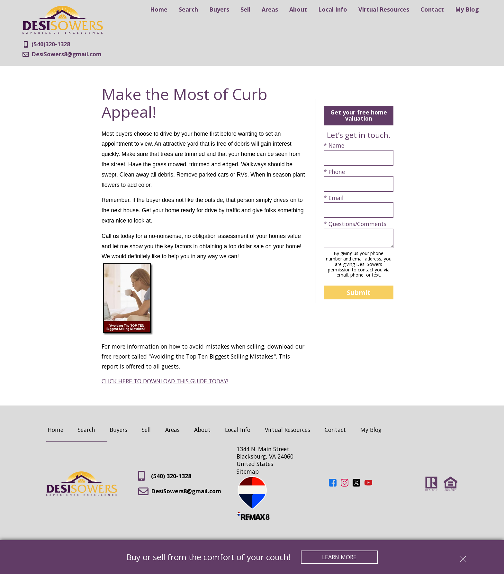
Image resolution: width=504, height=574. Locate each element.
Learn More (339, 557)
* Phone (334, 172)
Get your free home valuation (358, 115)
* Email (334, 198)
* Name (334, 145)
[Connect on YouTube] (368, 484)
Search (188, 9)
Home (158, 9)
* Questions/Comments (355, 224)
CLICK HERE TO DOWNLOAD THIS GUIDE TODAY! (165, 381)
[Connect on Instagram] (344, 484)
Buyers (219, 9)
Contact (432, 9)
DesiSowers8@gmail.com (179, 491)
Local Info (332, 9)
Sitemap (248, 471)
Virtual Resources (383, 9)
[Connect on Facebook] (333, 484)
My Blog (467, 9)
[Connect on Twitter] (356, 484)
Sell (245, 9)
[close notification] (463, 557)
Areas (270, 9)
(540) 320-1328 (164, 476)
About (298, 9)
